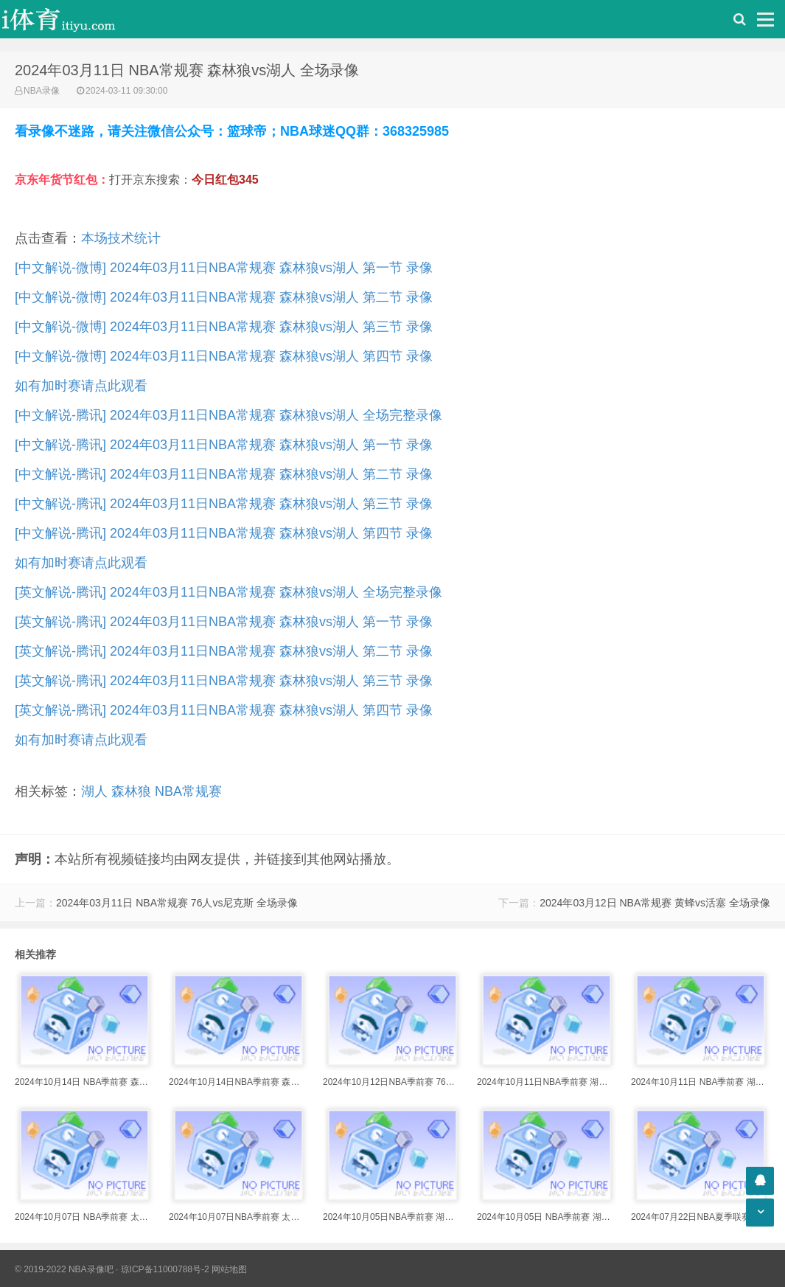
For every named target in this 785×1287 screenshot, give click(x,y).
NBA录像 (42, 91)
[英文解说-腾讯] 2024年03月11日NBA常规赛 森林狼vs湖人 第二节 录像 (224, 651)
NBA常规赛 (188, 791)
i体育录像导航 (73, 19)
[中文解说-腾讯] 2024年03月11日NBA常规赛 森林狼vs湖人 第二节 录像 (224, 474)
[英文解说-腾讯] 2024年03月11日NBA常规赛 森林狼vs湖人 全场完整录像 (228, 592)
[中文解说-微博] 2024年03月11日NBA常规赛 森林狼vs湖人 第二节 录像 (224, 297)
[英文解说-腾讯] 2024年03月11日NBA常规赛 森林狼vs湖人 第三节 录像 (224, 680)
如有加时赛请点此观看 (81, 385)
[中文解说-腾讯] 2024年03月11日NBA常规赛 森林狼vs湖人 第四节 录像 (224, 533)
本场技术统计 (121, 238)
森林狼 (131, 791)
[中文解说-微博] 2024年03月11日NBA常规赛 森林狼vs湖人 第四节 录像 (224, 356)
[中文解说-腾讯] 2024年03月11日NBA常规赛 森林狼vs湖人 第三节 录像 (224, 503)
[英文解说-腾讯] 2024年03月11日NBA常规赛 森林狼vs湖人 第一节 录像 (224, 621)
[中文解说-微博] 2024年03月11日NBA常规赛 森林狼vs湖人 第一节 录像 (224, 267)
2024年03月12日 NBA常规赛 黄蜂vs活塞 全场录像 (655, 903)
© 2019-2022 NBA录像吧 (64, 1269)
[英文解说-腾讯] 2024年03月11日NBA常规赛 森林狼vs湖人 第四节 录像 (224, 710)
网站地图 (229, 1269)
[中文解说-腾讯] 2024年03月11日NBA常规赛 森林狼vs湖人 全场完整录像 (228, 415)
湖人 (94, 791)
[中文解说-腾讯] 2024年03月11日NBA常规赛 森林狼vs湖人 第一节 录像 (224, 444)
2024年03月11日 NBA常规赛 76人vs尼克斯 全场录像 (177, 903)
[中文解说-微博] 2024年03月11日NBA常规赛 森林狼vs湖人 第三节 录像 (224, 326)
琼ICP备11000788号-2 (165, 1269)
